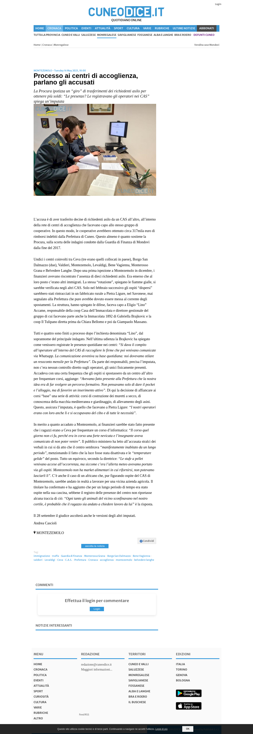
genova (181, 675)
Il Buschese (137, 702)
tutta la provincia (47, 35)
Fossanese (144, 35)
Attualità (102, 28)
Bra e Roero (182, 35)
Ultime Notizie (184, 28)
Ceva (60, 559)
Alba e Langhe (163, 35)
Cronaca (54, 28)
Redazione (90, 654)
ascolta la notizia (95, 546)
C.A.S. (68, 559)
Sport (118, 28)
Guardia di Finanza (71, 555)
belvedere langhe (144, 559)
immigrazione (42, 555)
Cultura (133, 28)
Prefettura (80, 559)
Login (218, 4)
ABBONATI (206, 28)
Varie (147, 28)
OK (188, 728)
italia (180, 664)
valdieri (38, 559)
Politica (71, 28)
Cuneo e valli (70, 35)
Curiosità (41, 696)
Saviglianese (127, 35)
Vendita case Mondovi (206, 44)
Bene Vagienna (141, 555)
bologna (183, 680)
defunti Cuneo (204, 35)
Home (39, 28)
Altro (38, 718)
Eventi (86, 28)
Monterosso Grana (94, 555)
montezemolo (124, 559)
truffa (55, 555)
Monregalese (106, 35)
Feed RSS (84, 714)
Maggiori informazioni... (96, 669)
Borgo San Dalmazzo (119, 555)
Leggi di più (161, 729)
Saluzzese (88, 35)
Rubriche (162, 28)
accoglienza (107, 559)
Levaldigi (50, 559)
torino (181, 669)
